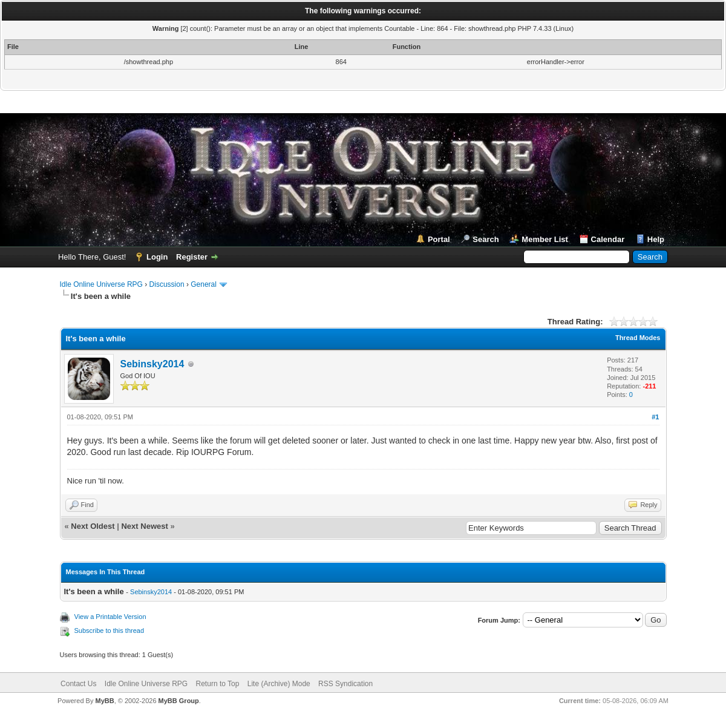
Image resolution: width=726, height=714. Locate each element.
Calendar (608, 239)
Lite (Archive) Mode (278, 684)
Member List (545, 239)
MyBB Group (179, 700)
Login (157, 256)
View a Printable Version (110, 616)
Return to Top (218, 684)
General (204, 284)
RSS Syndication (345, 684)
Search (486, 239)
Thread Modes (638, 337)
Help (655, 239)
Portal (439, 239)
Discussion (167, 284)
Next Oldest (92, 526)
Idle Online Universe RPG (101, 284)
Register (192, 256)
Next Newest (144, 526)
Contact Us (78, 684)
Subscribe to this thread (109, 630)
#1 (655, 417)
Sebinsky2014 (152, 364)
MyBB (104, 700)
